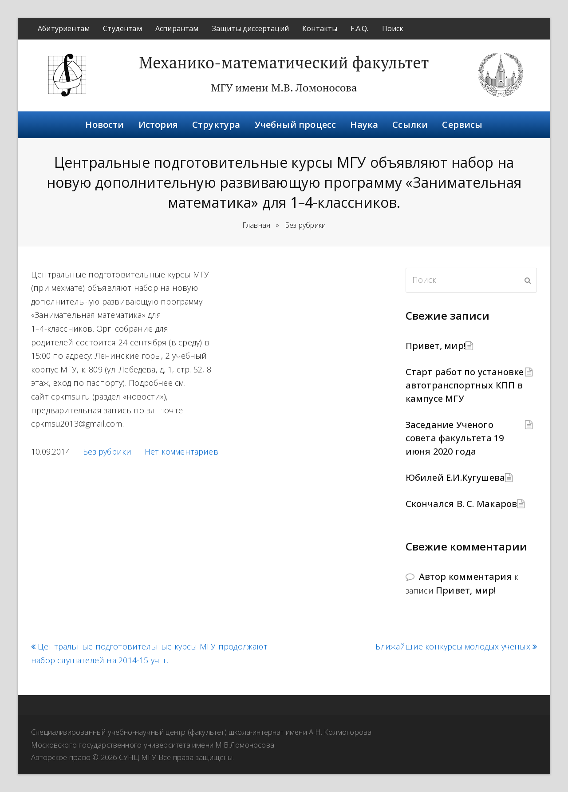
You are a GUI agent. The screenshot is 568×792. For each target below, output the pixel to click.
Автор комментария (465, 576)
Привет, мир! (435, 346)
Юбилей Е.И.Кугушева (455, 477)
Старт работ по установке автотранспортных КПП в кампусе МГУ (465, 385)
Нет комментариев (181, 451)
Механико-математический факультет (284, 62)
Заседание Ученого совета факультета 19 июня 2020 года (455, 438)
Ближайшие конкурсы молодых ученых (456, 646)
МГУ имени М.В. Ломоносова (284, 87)
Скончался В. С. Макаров (461, 504)
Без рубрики (107, 451)
